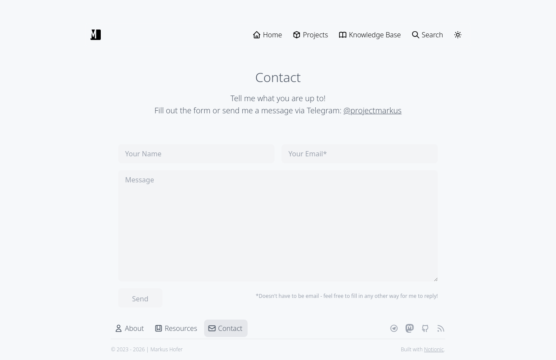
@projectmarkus (373, 110)
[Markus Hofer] (95, 35)
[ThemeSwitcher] (458, 35)
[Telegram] (393, 328)
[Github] (424, 328)
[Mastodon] (409, 328)
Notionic (433, 349)
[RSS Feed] (440, 328)
